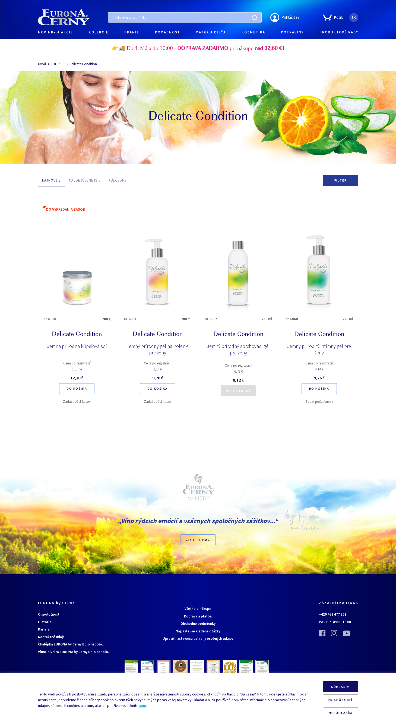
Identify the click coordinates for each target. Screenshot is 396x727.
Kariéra (44, 629)
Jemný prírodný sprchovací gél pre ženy (238, 349)
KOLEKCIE (99, 32)
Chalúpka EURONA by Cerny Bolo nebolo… (71, 644)
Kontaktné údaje (51, 637)
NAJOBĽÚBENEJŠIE (84, 180)
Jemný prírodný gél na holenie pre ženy (157, 349)
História (44, 622)
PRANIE (131, 32)
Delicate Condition (83, 64)
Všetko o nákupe (198, 608)
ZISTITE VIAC (198, 540)
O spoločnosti (49, 614)
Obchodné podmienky (198, 623)
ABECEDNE (117, 180)
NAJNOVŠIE (51, 180)
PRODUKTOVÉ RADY (338, 32)
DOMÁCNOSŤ (167, 32)
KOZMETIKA (253, 32)
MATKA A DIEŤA (211, 32)
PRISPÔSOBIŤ (340, 700)
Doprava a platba (198, 616)
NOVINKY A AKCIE (55, 32)
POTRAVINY (292, 32)
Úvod (42, 64)
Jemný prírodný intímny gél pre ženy (319, 349)
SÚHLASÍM (340, 687)
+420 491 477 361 (332, 614)
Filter (340, 180)
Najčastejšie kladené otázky (198, 631)
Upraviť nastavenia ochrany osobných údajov (198, 638)
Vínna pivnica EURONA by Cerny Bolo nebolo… (74, 652)
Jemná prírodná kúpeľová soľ (77, 346)
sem (142, 705)
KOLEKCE (58, 64)
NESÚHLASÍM (340, 713)
